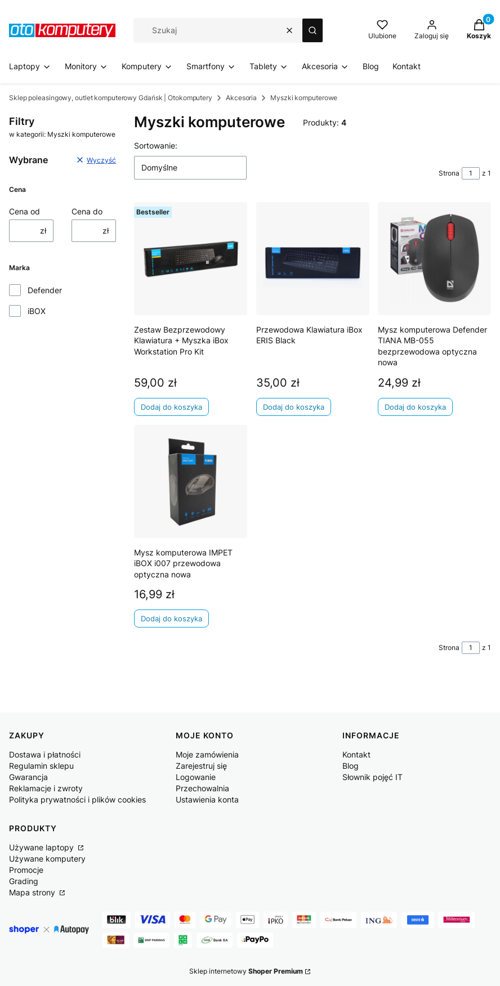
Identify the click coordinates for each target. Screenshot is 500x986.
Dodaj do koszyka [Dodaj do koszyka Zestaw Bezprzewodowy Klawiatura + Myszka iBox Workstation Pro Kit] (171, 406)
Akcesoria (241, 97)
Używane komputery (47, 858)
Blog (350, 765)
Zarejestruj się (201, 765)
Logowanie (196, 777)
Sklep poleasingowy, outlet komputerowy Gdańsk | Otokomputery (110, 97)
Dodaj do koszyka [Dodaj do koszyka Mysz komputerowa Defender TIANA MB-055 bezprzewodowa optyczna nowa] (415, 406)
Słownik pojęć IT (372, 777)
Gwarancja (28, 777)
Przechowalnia (202, 788)
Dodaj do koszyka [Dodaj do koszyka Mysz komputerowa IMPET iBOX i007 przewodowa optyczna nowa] (171, 619)
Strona (449, 173)
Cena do (87, 211)
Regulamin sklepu (41, 765)
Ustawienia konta (207, 799)
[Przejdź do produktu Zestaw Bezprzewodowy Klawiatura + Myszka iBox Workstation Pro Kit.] (190, 258)
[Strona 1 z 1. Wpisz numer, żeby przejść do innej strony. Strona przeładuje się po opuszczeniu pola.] (471, 173)
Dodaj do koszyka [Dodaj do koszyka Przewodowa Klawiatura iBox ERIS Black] (293, 406)
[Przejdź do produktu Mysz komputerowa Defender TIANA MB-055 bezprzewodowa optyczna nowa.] (434, 258)
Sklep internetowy (246, 971)
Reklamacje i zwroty (46, 788)
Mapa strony (33, 892)
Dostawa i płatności (45, 754)
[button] (312, 30)
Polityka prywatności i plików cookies (77, 799)
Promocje (26, 870)
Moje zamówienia (207, 754)
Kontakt (356, 754)
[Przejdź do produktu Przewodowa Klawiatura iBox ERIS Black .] (312, 258)
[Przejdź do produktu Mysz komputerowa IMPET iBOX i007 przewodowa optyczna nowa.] (190, 481)
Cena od (24, 211)
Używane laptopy (42, 847)
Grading (23, 881)
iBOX (37, 311)
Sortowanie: (155, 145)
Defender (45, 290)
